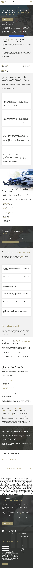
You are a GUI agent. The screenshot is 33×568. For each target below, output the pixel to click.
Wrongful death (5, 391)
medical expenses (12, 380)
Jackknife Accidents (6, 217)
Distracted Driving (6, 203)
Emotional (4, 387)
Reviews (22, 548)
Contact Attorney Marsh (10, 242)
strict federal (9, 267)
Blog (22, 551)
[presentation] (8, 561)
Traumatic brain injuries (7, 351)
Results (22, 549)
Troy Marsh (25, 51)
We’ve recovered (5, 58)
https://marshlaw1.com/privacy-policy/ (8, 559)
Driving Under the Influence (8, 212)
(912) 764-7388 (7, 19)
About (22, 545)
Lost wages (5, 384)
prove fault (22, 256)
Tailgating (4, 208)
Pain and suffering (6, 382)
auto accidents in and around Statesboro (14, 514)
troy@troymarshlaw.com (25, 536)
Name (3, 546)
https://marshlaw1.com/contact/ (6, 553)
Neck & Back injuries (6, 354)
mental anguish (11, 387)
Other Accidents (24, 547)
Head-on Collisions (6, 219)
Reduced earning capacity (7, 386)
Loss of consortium (6, 388)
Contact (22, 552)
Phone (3, 549)
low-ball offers (12, 414)
